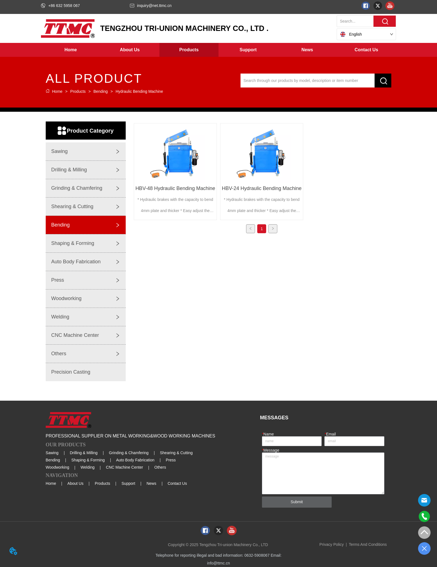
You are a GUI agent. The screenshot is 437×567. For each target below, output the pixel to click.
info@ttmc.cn (218, 563)
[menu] (218, 50)
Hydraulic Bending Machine (139, 91)
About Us (75, 483)
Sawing (52, 453)
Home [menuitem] (70, 49)
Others (160, 467)
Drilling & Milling (84, 453)
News (151, 483)
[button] (129, 50)
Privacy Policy (331, 544)
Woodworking (57, 467)
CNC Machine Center (124, 467)
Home (57, 91)
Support (128, 483)
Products (78, 91)
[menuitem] (129, 50)
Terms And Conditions (368, 544)
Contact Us (177, 483)
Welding (87, 467)
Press (171, 460)
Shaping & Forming (88, 460)
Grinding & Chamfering (129, 453)
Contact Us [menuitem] (366, 49)
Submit (297, 502)
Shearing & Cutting (176, 453)
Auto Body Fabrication (135, 460)
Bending (100, 91)
